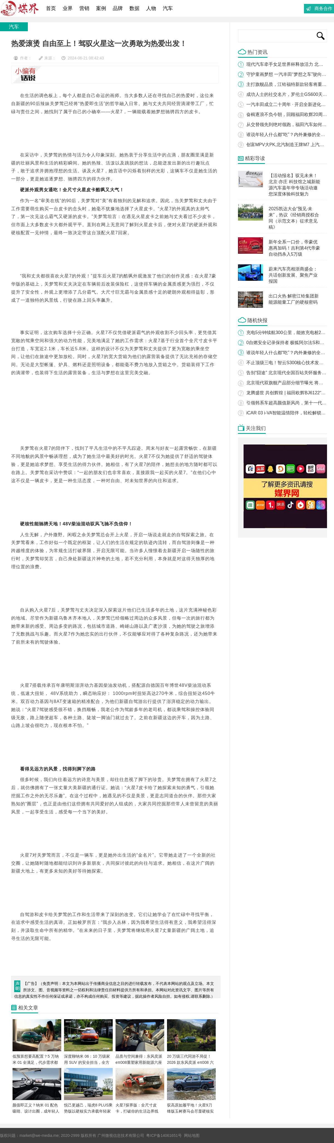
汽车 (168, 8)
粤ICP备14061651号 (164, 1135)
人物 (151, 8)
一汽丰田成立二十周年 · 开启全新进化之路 (288, 104)
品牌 (118, 8)
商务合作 (323, 8)
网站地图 (192, 1135)
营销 (84, 8)
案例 (101, 8)
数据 (134, 8)
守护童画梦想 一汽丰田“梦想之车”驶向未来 (288, 74)
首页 (51, 8)
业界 (68, 8)
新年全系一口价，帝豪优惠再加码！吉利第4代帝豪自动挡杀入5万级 (294, 248)
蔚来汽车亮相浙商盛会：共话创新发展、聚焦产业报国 (293, 275)
